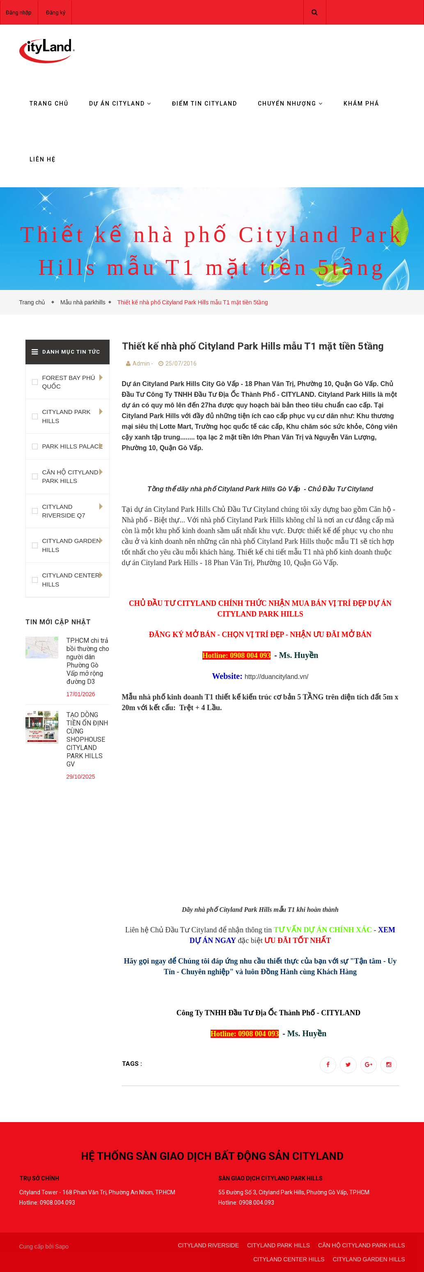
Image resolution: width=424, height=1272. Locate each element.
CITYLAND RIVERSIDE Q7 (63, 511)
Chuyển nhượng (290, 103)
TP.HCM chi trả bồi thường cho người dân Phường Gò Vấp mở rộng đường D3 (87, 661)
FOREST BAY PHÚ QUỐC (68, 382)
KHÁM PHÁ (361, 103)
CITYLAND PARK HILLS (66, 416)
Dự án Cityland (120, 103)
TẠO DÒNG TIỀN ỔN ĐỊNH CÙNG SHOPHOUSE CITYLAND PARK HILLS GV (87, 739)
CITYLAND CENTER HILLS (71, 579)
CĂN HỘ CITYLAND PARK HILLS (70, 476)
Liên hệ (43, 159)
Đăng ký (55, 12)
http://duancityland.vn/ (277, 676)
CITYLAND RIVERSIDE (208, 1245)
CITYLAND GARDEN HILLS (71, 545)
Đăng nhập (19, 12)
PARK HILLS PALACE (72, 446)
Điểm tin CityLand (204, 103)
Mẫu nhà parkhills (82, 302)
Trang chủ (49, 103)
